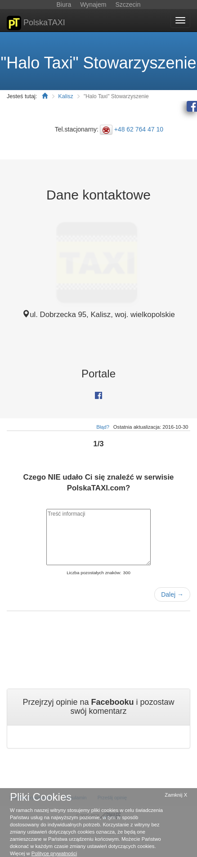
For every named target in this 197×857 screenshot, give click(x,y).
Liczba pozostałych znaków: (94, 572)
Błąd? (102, 427)
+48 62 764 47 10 (138, 129)
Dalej (172, 594)
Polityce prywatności (54, 853)
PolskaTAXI (36, 23)
